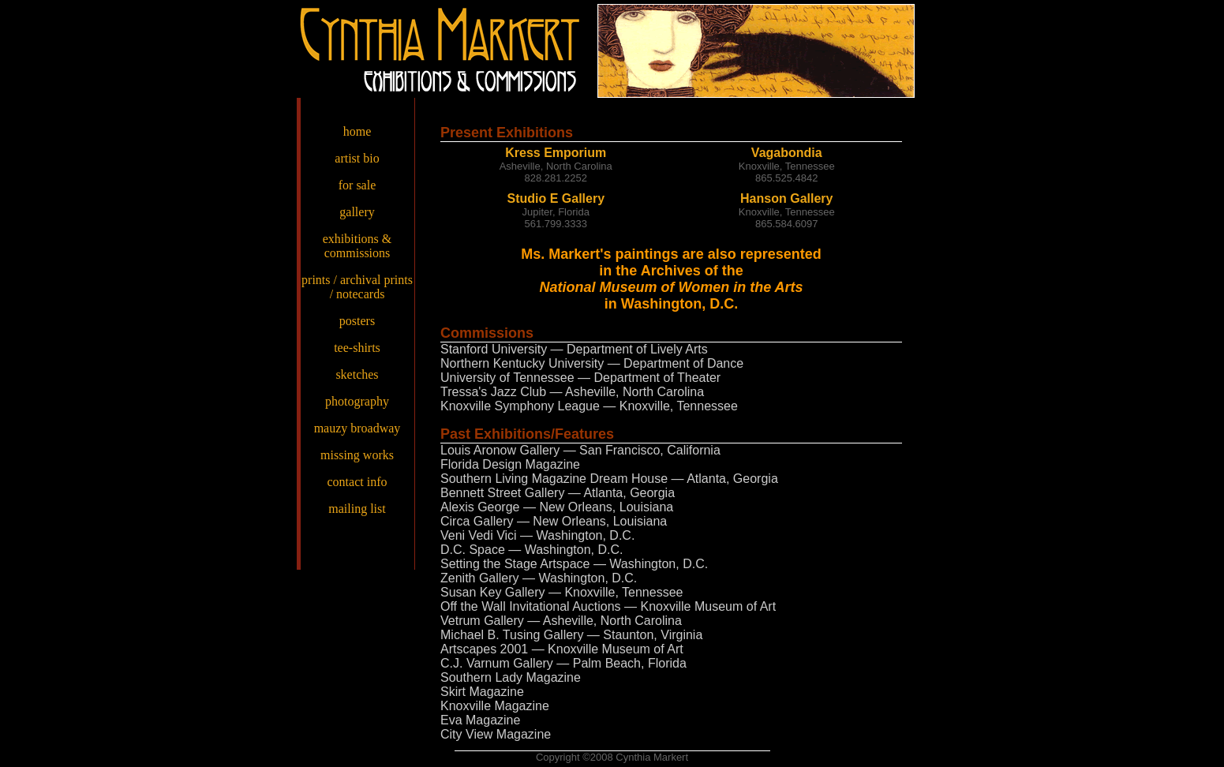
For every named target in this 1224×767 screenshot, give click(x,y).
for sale (357, 185)
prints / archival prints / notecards (357, 287)
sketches (356, 374)
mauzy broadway (357, 428)
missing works (357, 455)
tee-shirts (357, 347)
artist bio (357, 158)
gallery (356, 212)
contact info (357, 481)
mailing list (356, 508)
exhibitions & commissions (357, 246)
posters (357, 320)
